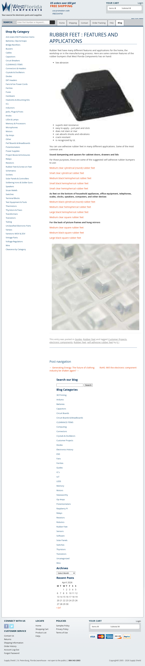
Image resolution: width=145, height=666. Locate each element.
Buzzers (9, 48)
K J (118, 342)
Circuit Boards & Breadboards (69, 417)
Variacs (9, 229)
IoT (57, 476)
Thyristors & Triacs (14, 210)
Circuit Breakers (13, 60)
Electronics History (64, 449)
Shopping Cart (42, 629)
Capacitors (10, 56)
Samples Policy (62, 625)
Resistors (10, 162)
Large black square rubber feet (65, 237)
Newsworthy (62, 495)
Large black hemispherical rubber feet (68, 212)
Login (140, 3)
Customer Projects (117, 339)
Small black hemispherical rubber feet (68, 183)
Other (8, 139)
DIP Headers (11, 80)
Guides (78, 339)
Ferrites (9, 88)
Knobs (9, 115)
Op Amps (10, 135)
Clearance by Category (16, 249)
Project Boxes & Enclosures (18, 155)
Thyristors (61, 549)
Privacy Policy (62, 629)
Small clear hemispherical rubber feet (68, 188)
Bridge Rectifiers (13, 44)
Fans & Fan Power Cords (17, 84)
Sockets (9, 174)
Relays (9, 158)
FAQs (38, 636)
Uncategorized (62, 558)
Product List (41, 632)
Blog (120, 22)
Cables (9, 52)
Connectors (61, 431)
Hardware (10, 96)
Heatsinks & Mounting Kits (18, 99)
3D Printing (61, 395)
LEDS (58, 481)
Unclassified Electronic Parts (18, 225)
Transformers (12, 214)
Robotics (60, 522)
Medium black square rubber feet (66, 232)
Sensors (60, 531)
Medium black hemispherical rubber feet (70, 178)
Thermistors (11, 206)
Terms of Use (62, 632)
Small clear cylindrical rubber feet (66, 173)
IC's (58, 472)
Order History (10, 646)
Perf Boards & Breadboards (18, 143)
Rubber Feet (89, 339)
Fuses (8, 92)
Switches (10, 194)
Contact (84, 22)
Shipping (73, 22)
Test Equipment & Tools (16, 202)
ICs (7, 103)
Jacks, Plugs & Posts (14, 111)
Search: (8, 22)
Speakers (10, 186)
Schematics (11, 170)
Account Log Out (11, 649)
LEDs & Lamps (12, 119)
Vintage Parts (12, 237)
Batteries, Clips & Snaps (16, 40)
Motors (9, 131)
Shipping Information (13, 642)
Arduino (60, 399)
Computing (61, 426)
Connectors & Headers (16, 68)
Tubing (9, 221)
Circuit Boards (62, 413)
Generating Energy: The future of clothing (71, 367)
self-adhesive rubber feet (100, 342)
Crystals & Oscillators (15, 72)
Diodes (9, 76)
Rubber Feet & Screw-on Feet (19, 166)
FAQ (112, 22)
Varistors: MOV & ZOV (15, 233)
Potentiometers (13, 147)
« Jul (58, 607)
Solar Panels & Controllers (17, 178)
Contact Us (9, 635)
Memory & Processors (16, 123)
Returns (7, 639)
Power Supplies (13, 151)
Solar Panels (61, 540)
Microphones (12, 127)
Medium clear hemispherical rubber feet (70, 206)
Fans (58, 458)
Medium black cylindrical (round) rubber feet (72, 201)
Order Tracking (98, 22)
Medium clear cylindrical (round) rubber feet (72, 167)
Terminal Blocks (13, 198)
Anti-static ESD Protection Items (20, 37)
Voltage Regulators (14, 241)
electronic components (61, 342)
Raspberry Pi (62, 508)
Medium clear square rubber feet (66, 217)
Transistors (11, 218)
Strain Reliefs (11, 190)
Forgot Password (11, 653)
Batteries (60, 404)
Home (62, 22)
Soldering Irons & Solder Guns (19, 182)
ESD (58, 454)
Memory (60, 485)
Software (60, 535)
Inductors (10, 107)
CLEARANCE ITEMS (14, 64)
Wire (8, 245)
